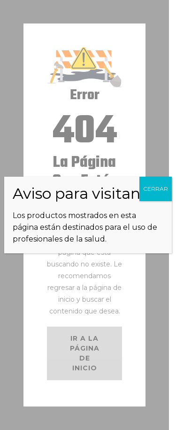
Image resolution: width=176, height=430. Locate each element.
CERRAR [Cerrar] (155, 188)
